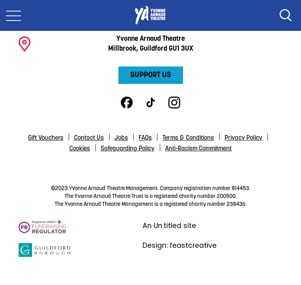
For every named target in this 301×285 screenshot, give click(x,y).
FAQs (145, 138)
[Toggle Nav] (13, 15)
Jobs (121, 138)
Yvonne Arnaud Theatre (150, 15)
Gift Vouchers (45, 138)
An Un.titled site (169, 225)
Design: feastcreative (180, 245)
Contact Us (89, 138)
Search (285, 15)
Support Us (150, 75)
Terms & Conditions (188, 138)
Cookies (79, 149)
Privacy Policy (243, 138)
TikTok (150, 102)
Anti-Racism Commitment (198, 149)
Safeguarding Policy (127, 149)
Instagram (174, 102)
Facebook (127, 102)
